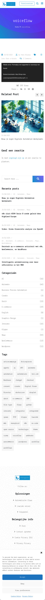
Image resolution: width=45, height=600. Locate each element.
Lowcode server (23, 506)
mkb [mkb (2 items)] (5, 423)
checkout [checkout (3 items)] (30, 380)
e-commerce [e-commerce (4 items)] (17, 399)
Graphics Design (9, 318)
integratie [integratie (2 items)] (20, 411)
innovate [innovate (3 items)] (7, 411)
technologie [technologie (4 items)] (23, 429)
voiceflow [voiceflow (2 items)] (17, 436)
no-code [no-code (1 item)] (35, 423)
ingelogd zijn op (16, 158)
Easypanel (23, 512)
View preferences (22, 590)
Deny (22, 584)
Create (5, 296)
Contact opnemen (23, 532)
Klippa (4, 330)
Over (24, 526)
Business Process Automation (14, 290)
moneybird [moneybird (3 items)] (15, 423)
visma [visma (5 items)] (6, 436)
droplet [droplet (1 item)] (32, 392)
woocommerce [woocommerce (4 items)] (9, 442)
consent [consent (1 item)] (7, 386)
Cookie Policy (16, 596)
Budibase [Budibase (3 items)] (7, 380)
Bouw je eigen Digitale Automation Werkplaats (22, 139)
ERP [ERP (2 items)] (28, 399)
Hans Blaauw (25, 55)
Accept (22, 577)
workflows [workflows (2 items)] (8, 448)
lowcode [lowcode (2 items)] (34, 417)
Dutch (4, 301)
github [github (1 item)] (29, 405)
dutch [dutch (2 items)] (6, 399)
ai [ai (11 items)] (15, 368)
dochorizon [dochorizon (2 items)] (20, 392)
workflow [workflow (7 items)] (35, 442)
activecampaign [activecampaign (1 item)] (10, 362)
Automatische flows (23, 500)
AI (14, 194)
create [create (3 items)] (17, 386)
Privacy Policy (27, 596)
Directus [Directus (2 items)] (7, 392)
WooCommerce (6, 243)
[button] (41, 552)
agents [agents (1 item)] (6, 368)
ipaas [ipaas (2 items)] (6, 417)
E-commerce (19, 241)
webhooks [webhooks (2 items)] (29, 436)
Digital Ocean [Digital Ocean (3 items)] (31, 386)
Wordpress (6, 346)
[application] (22, 72)
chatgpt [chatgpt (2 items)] (19, 380)
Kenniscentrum (27, 3)
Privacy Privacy (24, 543)
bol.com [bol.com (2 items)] (35, 374)
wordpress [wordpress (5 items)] (22, 442)
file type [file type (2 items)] (8, 405)
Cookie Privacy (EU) (24, 538)
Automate (21, 194)
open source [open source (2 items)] (9, 429)
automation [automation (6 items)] (8, 374)
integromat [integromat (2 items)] (33, 411)
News (28, 194)
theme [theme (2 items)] (35, 429)
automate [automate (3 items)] (31, 368)
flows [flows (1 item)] (19, 405)
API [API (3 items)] (21, 368)
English (5, 313)
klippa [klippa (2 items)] (24, 417)
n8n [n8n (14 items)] (25, 423)
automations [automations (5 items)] (22, 374)
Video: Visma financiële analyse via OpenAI (22, 229)
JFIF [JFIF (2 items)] (14, 417)
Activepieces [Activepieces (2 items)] (26, 362)
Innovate (29, 241)
